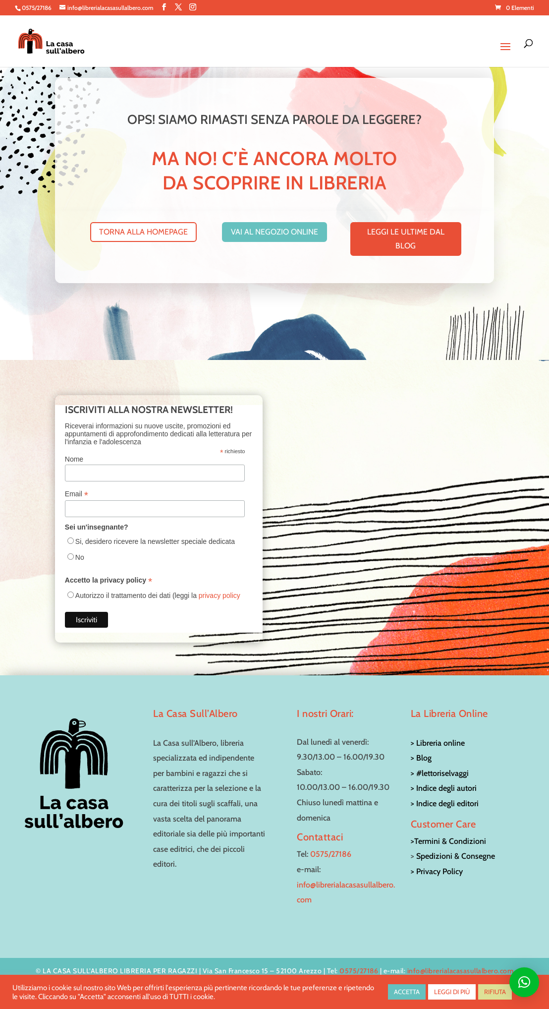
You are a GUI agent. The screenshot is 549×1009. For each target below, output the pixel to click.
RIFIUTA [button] (495, 992)
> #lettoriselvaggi (440, 773)
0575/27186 (330, 854)
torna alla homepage (143, 232)
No (79, 557)
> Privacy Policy (437, 871)
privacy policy (219, 595)
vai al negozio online (274, 232)
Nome (74, 459)
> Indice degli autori (444, 788)
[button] (524, 982)
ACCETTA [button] (407, 992)
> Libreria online (438, 743)
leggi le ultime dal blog (405, 238)
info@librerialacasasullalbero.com (460, 970)
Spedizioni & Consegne (455, 856)
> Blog (421, 758)
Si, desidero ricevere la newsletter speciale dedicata (155, 541)
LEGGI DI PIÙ (452, 992)
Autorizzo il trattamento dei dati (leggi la (157, 595)
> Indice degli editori (445, 803)
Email (76, 494)
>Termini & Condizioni (448, 841)
